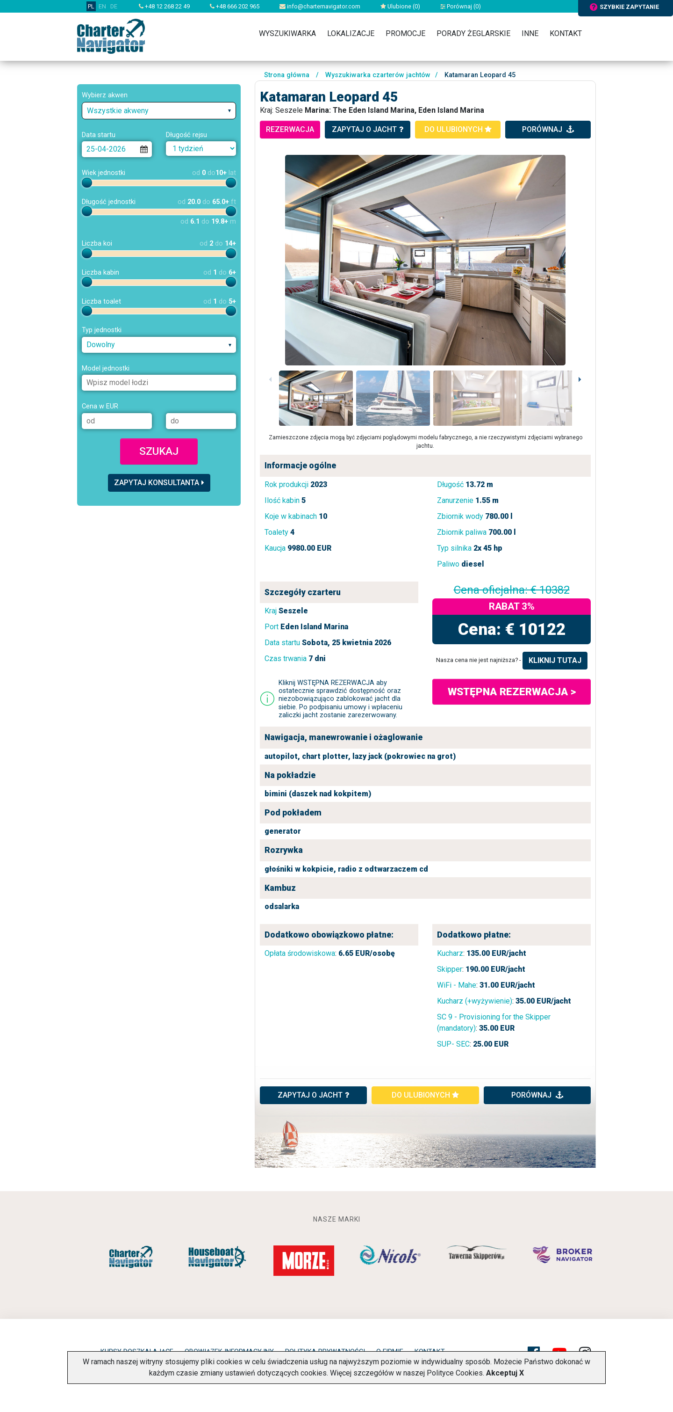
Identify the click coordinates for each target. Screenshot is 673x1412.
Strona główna (286, 75)
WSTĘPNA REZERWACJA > (512, 691)
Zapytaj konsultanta (159, 482)
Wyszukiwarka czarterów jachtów (377, 75)
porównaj (548, 129)
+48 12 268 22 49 (164, 6)
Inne (530, 33)
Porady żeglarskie (473, 33)
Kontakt (566, 33)
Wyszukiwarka (287, 33)
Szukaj (159, 451)
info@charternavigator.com (319, 6)
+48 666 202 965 (234, 6)
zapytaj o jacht (367, 129)
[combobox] (159, 110)
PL (91, 6)
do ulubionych (458, 129)
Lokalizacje (350, 33)
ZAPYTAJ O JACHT (313, 1095)
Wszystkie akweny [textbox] (118, 110)
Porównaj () (460, 6)
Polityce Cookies (455, 1372)
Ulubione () (400, 6)
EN (102, 6)
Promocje (405, 33)
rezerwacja (290, 129)
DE (113, 6)
